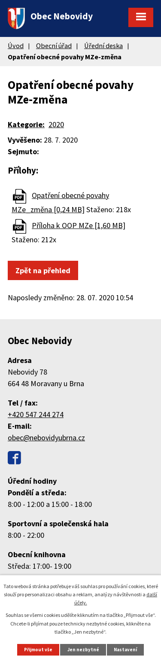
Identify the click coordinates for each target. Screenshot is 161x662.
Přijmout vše (38, 650)
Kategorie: (26, 124)
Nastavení (125, 650)
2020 (56, 124)
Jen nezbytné (83, 650)
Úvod (16, 45)
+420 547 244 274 (36, 414)
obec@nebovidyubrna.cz (46, 437)
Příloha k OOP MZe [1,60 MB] (78, 225)
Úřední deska (103, 45)
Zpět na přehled (42, 270)
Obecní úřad (54, 45)
